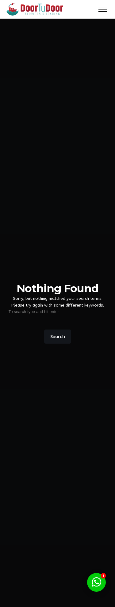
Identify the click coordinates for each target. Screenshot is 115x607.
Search (57, 337)
